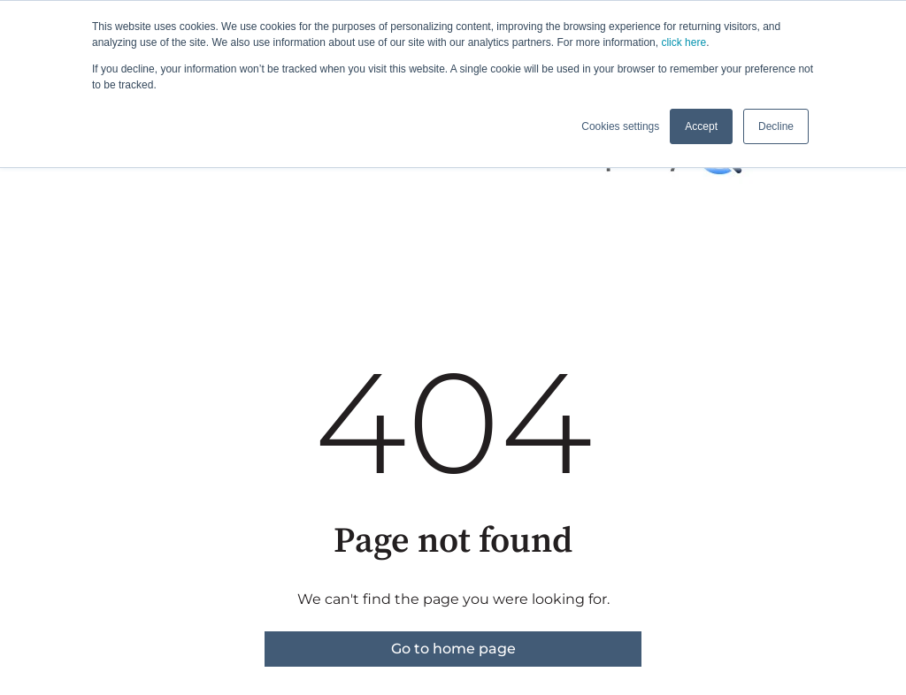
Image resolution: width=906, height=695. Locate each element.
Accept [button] (701, 126)
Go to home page (453, 648)
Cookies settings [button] (620, 126)
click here (683, 42)
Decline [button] (776, 126)
